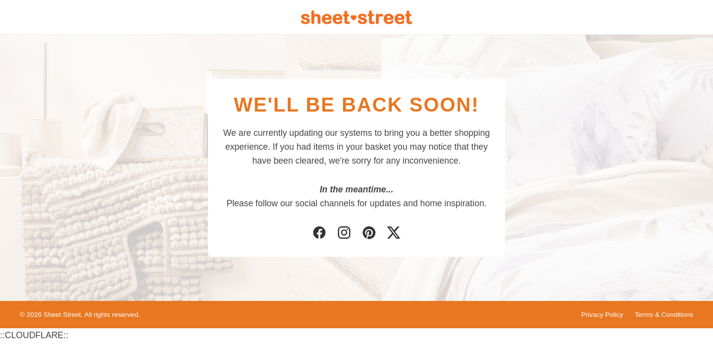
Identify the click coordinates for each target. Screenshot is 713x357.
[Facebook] (319, 233)
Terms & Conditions (664, 314)
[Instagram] (344, 233)
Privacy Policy (602, 314)
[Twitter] (393, 233)
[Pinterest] (368, 233)
